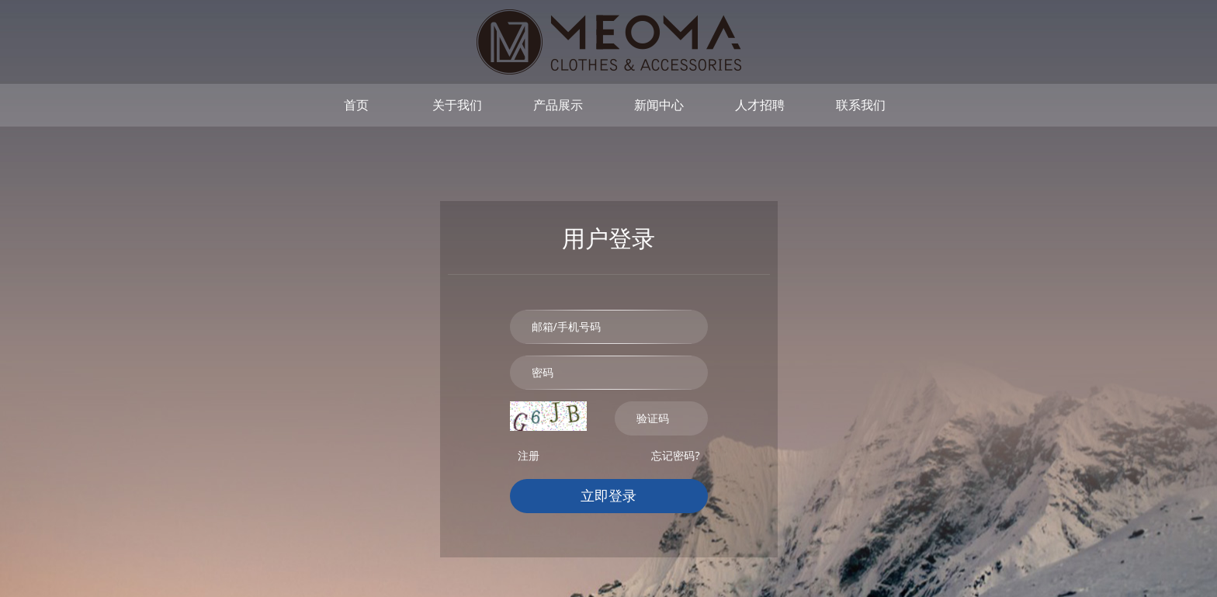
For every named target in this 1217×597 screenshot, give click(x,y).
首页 (356, 104)
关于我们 (457, 104)
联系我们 (861, 104)
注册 (528, 455)
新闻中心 (659, 104)
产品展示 (558, 104)
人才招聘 (760, 104)
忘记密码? (675, 455)
